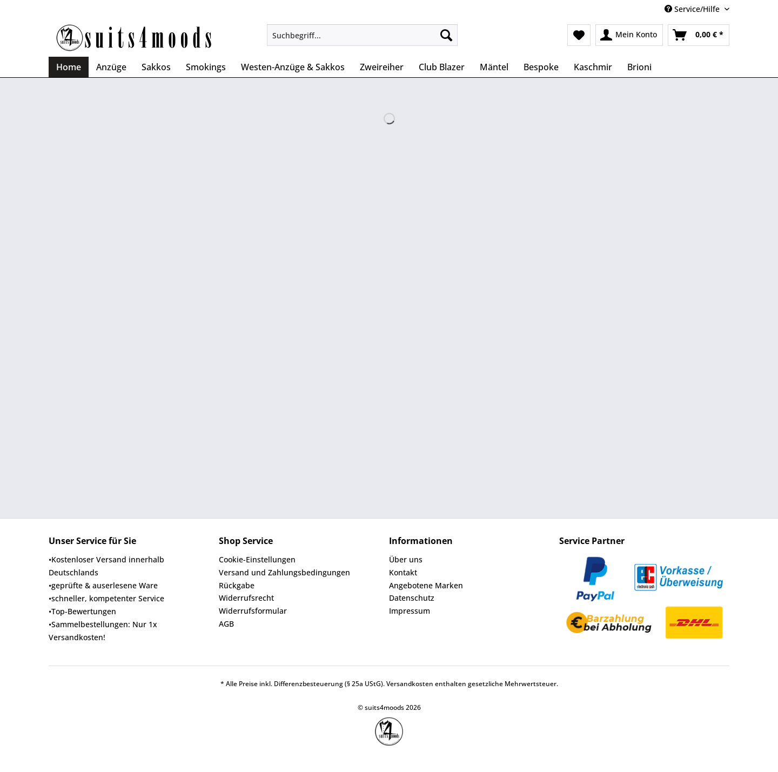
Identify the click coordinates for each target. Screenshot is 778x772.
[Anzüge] (111, 67)
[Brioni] (639, 67)
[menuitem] (362, 40)
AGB (226, 624)
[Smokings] (205, 67)
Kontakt (403, 572)
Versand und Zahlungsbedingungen (284, 572)
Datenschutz (411, 598)
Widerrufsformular (253, 611)
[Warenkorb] (698, 35)
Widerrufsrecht (246, 598)
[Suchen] (446, 35)
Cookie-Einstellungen (257, 559)
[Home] (69, 67)
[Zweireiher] (381, 67)
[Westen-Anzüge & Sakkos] (292, 67)
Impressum (409, 611)
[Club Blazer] (441, 67)
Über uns (405, 559)
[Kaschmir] (593, 67)
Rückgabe (236, 585)
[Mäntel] (494, 67)
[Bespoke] (541, 67)
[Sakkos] (156, 67)
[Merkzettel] (579, 35)
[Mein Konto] (629, 35)
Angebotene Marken (426, 585)
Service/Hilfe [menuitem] (693, 9)
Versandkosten (409, 683)
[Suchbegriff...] (362, 35)
